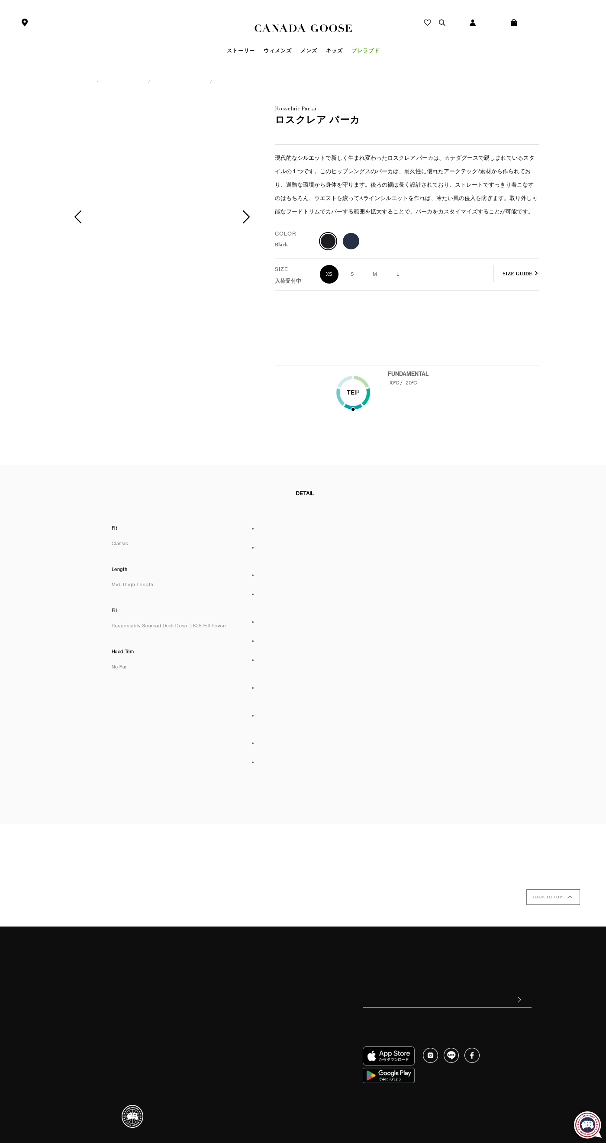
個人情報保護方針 (309, 1105)
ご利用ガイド (96, 965)
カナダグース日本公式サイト (46, 80)
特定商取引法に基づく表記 (373, 1105)
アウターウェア (161, 80)
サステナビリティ (277, 976)
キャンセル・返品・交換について (120, 997)
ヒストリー (270, 965)
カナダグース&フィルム (284, 998)
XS (329, 274)
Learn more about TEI (409, 413)
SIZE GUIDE (517, 274)
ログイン (497, 22)
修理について (96, 1019)
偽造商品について (208, 987)
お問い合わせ (96, 1040)
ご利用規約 (94, 1051)
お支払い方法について (107, 986)
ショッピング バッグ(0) (554, 22)
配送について (96, 1008)
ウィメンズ (110, 80)
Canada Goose (303, 28)
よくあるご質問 (99, 975)
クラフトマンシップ (280, 987)
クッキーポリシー (457, 1105)
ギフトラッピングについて (112, 1030)
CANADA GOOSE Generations (292, 1009)
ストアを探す (49, 22)
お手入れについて (208, 976)
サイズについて (205, 965)
